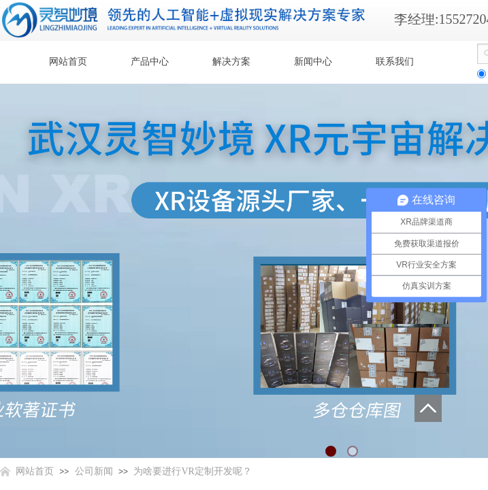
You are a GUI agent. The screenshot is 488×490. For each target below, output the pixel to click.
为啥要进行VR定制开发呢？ (192, 471)
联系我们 (395, 61)
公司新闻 (94, 471)
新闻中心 (313, 61)
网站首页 (68, 61)
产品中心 (150, 61)
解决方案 (231, 61)
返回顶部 (428, 408)
